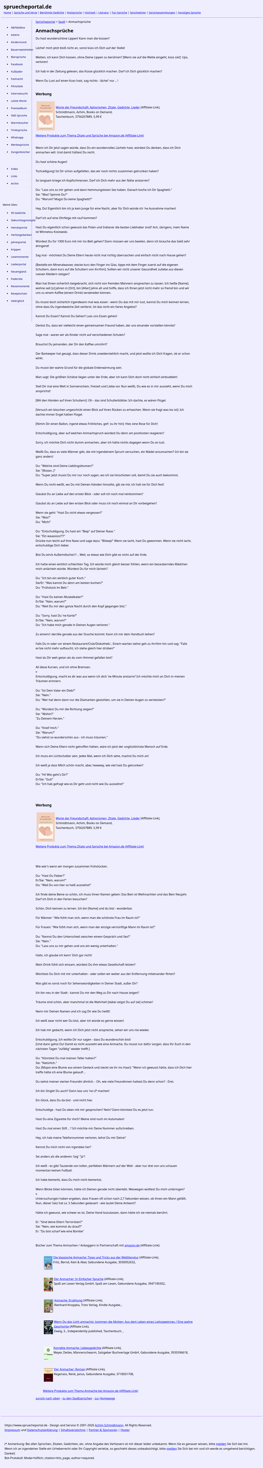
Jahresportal (18, 242)
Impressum (12, 1430)
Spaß (61, 22)
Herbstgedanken (20, 235)
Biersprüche (18, 57)
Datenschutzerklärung (42, 1430)
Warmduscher (19, 122)
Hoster (125, 1430)
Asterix (15, 35)
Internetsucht (19, 93)
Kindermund (18, 42)
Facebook (17, 64)
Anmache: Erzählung (68, 1300)
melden (221, 1444)
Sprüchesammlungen (162, 12)
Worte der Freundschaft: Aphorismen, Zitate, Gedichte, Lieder (98, 107)
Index (14, 169)
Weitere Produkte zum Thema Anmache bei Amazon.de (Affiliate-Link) (90, 1391)
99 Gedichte (18, 213)
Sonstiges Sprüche (189, 12)
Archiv (15, 183)
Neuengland (18, 271)
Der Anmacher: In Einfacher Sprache (79, 1279)
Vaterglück (17, 301)
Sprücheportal (45, 22)
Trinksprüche (19, 130)
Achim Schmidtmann (109, 1425)
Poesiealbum (19, 108)
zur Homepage (105, 1398)
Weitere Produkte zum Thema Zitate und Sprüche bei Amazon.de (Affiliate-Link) (90, 135)
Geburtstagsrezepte (20, 220)
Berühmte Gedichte (52, 12)
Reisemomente (20, 286)
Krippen (16, 249)
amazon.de (132, 1245)
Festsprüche (74, 12)
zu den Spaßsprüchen (77, 1398)
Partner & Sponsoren (103, 1430)
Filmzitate (17, 86)
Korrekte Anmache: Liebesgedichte (77, 1348)
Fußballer (17, 71)
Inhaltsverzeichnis (73, 1430)
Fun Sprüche (119, 12)
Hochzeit (90, 12)
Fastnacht (17, 79)
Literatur (103, 12)
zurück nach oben (48, 1398)
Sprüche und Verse (25, 12)
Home (7, 12)
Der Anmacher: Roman (69, 1369)
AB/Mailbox (18, 27)
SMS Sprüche (19, 115)
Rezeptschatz (19, 293)
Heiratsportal (19, 227)
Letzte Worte (19, 101)
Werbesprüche (20, 144)
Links (14, 176)
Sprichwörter (138, 12)
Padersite (17, 279)
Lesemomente (20, 256)
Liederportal (18, 264)
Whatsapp (17, 137)
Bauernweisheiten (20, 49)
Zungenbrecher (20, 152)
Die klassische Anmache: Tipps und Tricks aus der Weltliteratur (96, 1257)
